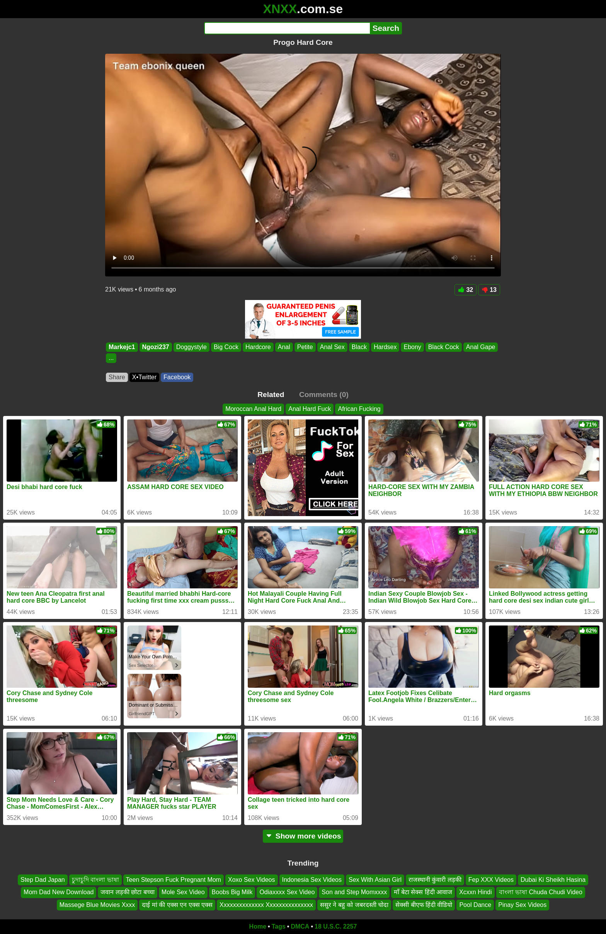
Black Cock (443, 347)
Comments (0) (324, 394)
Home (257, 926)
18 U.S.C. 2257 (336, 926)
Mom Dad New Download (59, 892)
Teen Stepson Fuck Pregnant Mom (173, 879)
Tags (279, 926)
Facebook (177, 377)
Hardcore (258, 347)
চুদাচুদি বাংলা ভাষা (95, 879)
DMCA (300, 926)
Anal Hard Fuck (309, 409)
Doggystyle (191, 347)
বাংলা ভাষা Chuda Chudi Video (540, 892)
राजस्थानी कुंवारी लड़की (435, 879)
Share (117, 377)
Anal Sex (332, 347)
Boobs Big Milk (232, 892)
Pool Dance (475, 905)
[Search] (287, 28)
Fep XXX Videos (491, 879)
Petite (305, 347)
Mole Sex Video (183, 892)
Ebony (412, 347)
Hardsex (385, 347)
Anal (284, 347)
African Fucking (359, 409)
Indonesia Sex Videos (312, 879)
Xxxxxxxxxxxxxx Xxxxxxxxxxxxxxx (266, 905)
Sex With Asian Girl (375, 879)
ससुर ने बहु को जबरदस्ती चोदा (354, 905)
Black (359, 347)
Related (270, 394)
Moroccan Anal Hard (253, 409)
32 (465, 289)
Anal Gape (480, 347)
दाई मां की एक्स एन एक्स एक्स (177, 905)
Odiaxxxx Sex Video (287, 892)
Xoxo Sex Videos (251, 879)
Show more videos (303, 836)
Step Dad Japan (42, 879)
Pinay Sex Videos (522, 905)
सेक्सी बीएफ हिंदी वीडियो (423, 905)
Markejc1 (122, 347)
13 (489, 289)
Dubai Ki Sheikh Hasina (553, 879)
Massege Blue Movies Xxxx (97, 905)
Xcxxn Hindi (475, 892)
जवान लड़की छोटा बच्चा (127, 892)
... (111, 358)
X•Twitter (144, 377)
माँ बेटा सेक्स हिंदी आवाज (423, 892)
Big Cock (226, 347)
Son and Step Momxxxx (354, 892)
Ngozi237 (155, 347)
